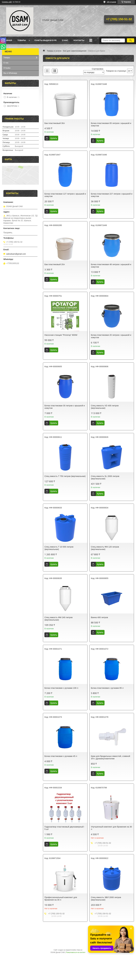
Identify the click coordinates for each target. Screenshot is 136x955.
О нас (65, 40)
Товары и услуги (54, 51)
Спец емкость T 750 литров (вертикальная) (64, 476)
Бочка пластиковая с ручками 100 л (61, 688)
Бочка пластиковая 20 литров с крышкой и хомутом (111, 336)
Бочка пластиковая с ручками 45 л (60, 756)
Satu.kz (79, 950)
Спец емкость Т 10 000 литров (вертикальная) (58, 548)
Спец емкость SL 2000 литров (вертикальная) (105, 477)
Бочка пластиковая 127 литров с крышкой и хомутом (65, 195)
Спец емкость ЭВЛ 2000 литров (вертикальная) (106, 898)
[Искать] (130, 40)
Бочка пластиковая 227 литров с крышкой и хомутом (111, 195)
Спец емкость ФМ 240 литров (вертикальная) (58, 618)
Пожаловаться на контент (75, 952)
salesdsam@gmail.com (16, 254)
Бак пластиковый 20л (54, 264)
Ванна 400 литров (99, 617)
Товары (21, 40)
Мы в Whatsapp (10, 73)
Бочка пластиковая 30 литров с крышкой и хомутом (64, 406)
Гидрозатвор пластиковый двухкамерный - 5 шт (64, 828)
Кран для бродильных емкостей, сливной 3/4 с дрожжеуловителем (110, 757)
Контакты (79, 40)
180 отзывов (111, 2)
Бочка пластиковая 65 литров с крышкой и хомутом (111, 124)
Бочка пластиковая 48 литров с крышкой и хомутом (111, 265)
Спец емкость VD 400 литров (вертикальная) (105, 406)
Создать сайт (7, 2)
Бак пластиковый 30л (54, 123)
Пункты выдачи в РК (45, 40)
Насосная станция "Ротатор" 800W (60, 335)
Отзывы (6, 68)
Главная (7, 40)
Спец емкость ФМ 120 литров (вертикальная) (105, 548)
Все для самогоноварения (74, 51)
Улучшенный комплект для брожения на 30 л (111, 828)
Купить (53, 138)
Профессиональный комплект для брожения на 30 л (60, 898)
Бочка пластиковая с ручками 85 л (107, 688)
